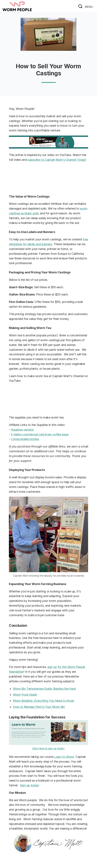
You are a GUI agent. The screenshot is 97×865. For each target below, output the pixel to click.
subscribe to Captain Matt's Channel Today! (57, 159)
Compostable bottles (25, 439)
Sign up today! (29, 785)
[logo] (17, 6)
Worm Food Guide (25, 694)
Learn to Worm (64, 756)
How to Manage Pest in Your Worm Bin (39, 707)
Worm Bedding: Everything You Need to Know (43, 700)
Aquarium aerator (22, 429)
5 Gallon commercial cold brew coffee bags (39, 434)
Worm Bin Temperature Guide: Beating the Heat (44, 688)
